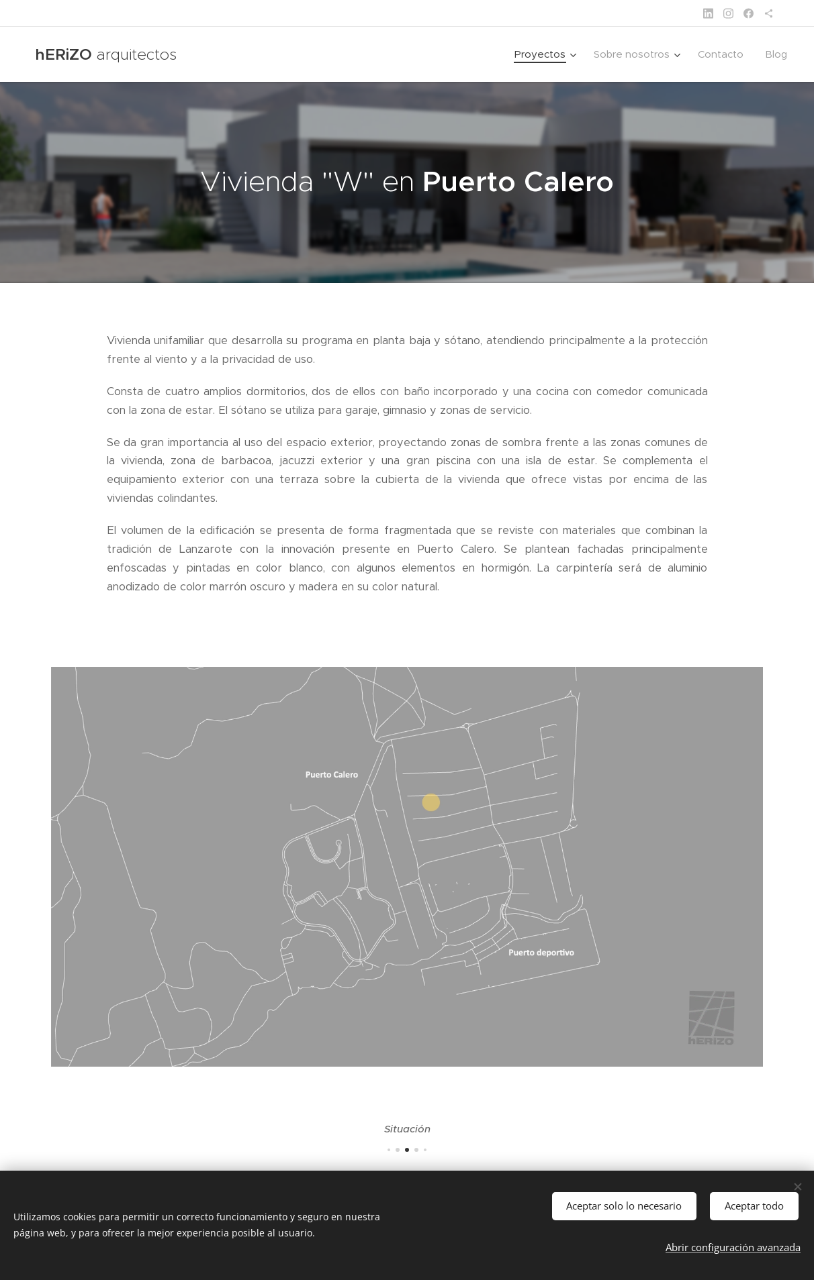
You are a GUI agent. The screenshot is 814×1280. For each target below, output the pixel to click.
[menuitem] (547, 54)
